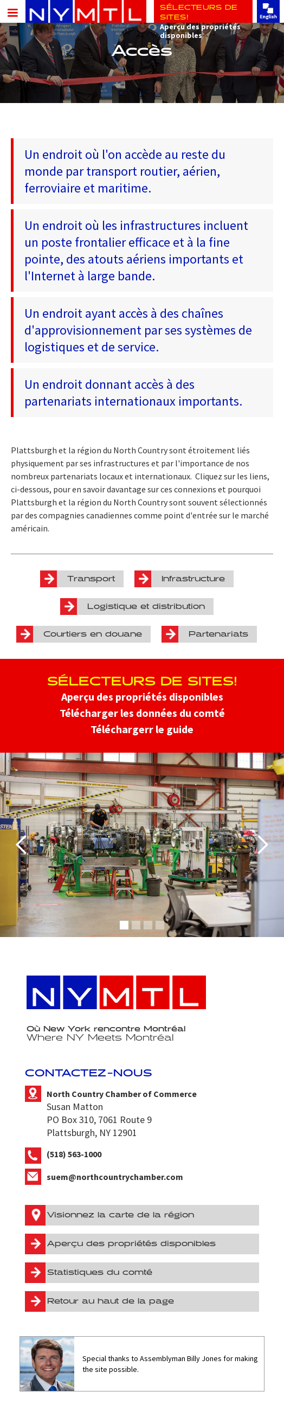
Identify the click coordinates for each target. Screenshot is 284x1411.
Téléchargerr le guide (142, 729)
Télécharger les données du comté (142, 713)
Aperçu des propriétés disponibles (142, 696)
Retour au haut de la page (110, 1301)
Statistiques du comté (99, 1272)
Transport (91, 579)
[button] (11, 12)
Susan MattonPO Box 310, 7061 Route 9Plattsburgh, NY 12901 (122, 1113)
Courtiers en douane (92, 634)
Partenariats (218, 634)
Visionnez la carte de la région (120, 1215)
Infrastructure (193, 579)
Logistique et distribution (146, 606)
